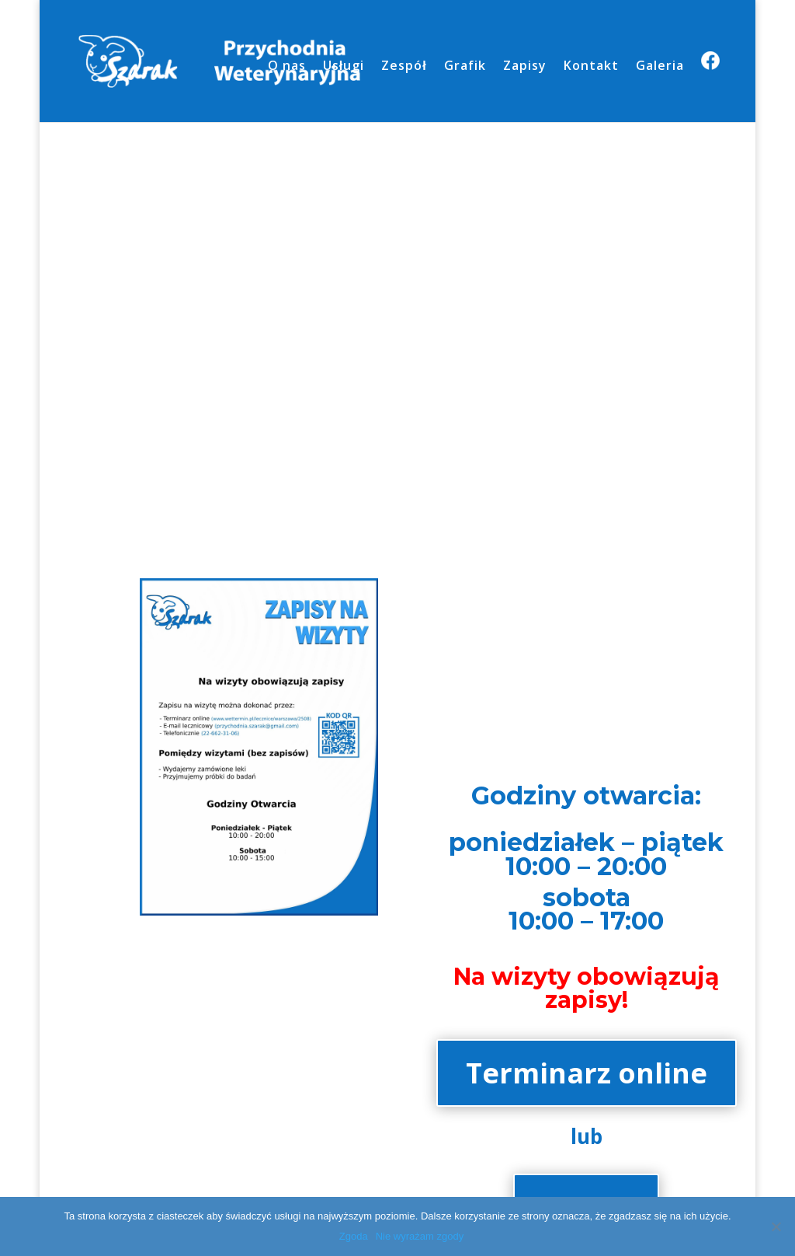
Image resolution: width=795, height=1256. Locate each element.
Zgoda (353, 1236)
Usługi (343, 67)
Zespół (403, 67)
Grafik (465, 67)
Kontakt (591, 67)
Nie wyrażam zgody (419, 1236)
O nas (287, 67)
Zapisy (525, 67)
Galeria (660, 67)
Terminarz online (586, 1073)
